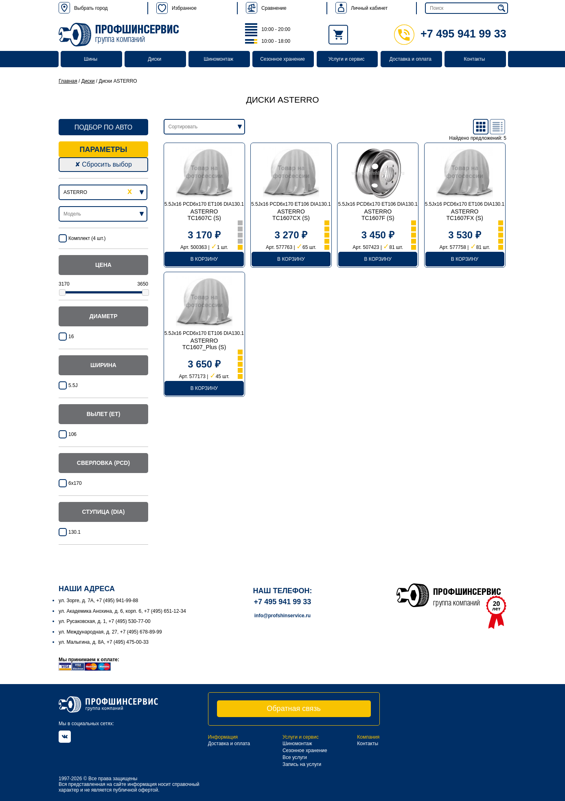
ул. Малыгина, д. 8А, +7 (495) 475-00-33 (104, 642)
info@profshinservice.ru (282, 615)
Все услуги (294, 757)
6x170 (75, 483)
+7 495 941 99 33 (450, 34)
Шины (90, 59)
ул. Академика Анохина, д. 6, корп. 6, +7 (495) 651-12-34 (122, 611)
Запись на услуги (301, 764)
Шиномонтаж (219, 59)
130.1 (74, 532)
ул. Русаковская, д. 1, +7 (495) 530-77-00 (105, 621)
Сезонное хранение (282, 59)
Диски (154, 59)
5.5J (73, 385)
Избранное (176, 8)
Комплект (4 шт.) (86, 238)
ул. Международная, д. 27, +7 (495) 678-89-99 (110, 632)
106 (72, 434)
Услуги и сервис (346, 59)
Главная (68, 81)
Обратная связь (294, 708)
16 (71, 336)
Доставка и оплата (411, 59)
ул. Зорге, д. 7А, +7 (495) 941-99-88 (98, 600)
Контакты (474, 59)
